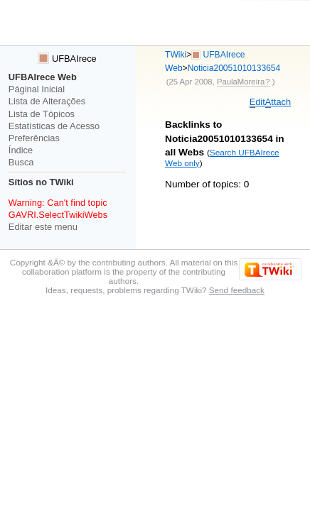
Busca (21, 162)
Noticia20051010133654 (234, 68)
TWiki (175, 55)
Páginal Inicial (37, 89)
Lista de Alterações (47, 101)
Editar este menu (43, 226)
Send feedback (236, 290)
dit (257, 102)
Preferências (34, 138)
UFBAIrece (67, 58)
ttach (278, 102)
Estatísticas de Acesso (54, 126)
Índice (21, 150)
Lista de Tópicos (42, 114)
